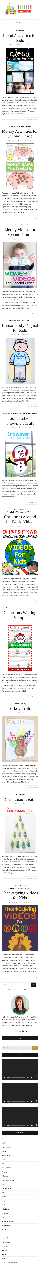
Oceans (4, 1196)
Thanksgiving (20, 704)
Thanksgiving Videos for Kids (20, 895)
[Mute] (32, 1077)
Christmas (19, 509)
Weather (20, 31)
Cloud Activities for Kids (20, 38)
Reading (4, 1217)
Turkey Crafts (20, 708)
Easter (4, 1159)
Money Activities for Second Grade (20, 134)
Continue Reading (32, 119)
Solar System (6, 1225)
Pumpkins (5, 1213)
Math (28, 126)
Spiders (4, 1230)
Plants (3, 1205)
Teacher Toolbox (7, 1238)
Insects (4, 1184)
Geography (5, 1172)
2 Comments (27, 526)
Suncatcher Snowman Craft (20, 421)
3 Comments (27, 239)
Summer (4, 1234)
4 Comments (27, 902)
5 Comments (25, 44)
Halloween (5, 1176)
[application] (20, 1069)
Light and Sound (7, 1188)
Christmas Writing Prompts (20, 615)
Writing (4, 1258)
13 (19, 989)
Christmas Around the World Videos (20, 519)
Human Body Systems (20, 320)
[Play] (4, 1077)
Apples (4, 1143)
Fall (3, 1163)
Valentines (5, 1246)
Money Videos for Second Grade (20, 232)
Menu (20, 22)
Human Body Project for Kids (20, 328)
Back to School (6, 1147)
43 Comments (27, 140)
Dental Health (6, 1155)
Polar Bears (5, 1209)
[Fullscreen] (36, 1077)
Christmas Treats (20, 799)
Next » (26, 989)
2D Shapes (5, 1139)
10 (9, 989)
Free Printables (16, 126)
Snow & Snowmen (28, 413)
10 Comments (26, 427)
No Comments (27, 622)
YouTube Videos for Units (23, 225)
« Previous (6, 984)
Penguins (4, 1201)
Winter (4, 1254)
